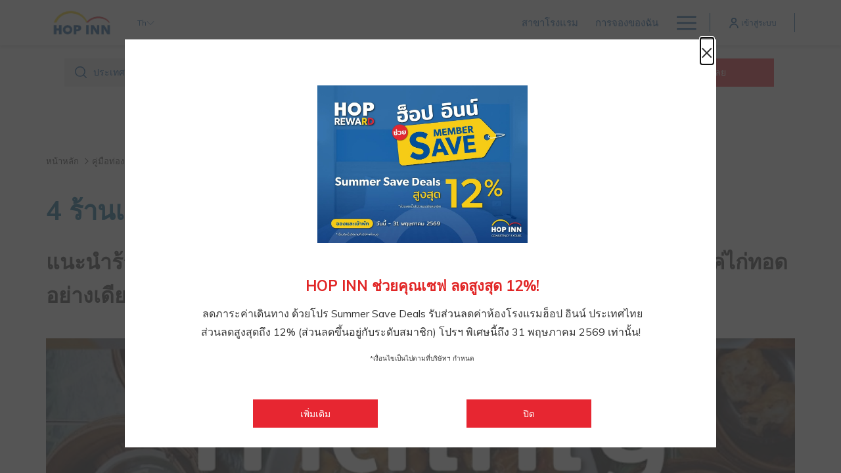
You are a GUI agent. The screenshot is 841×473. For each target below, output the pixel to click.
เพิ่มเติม (339, 413)
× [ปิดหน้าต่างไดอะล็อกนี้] (703, 54)
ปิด (529, 414)
